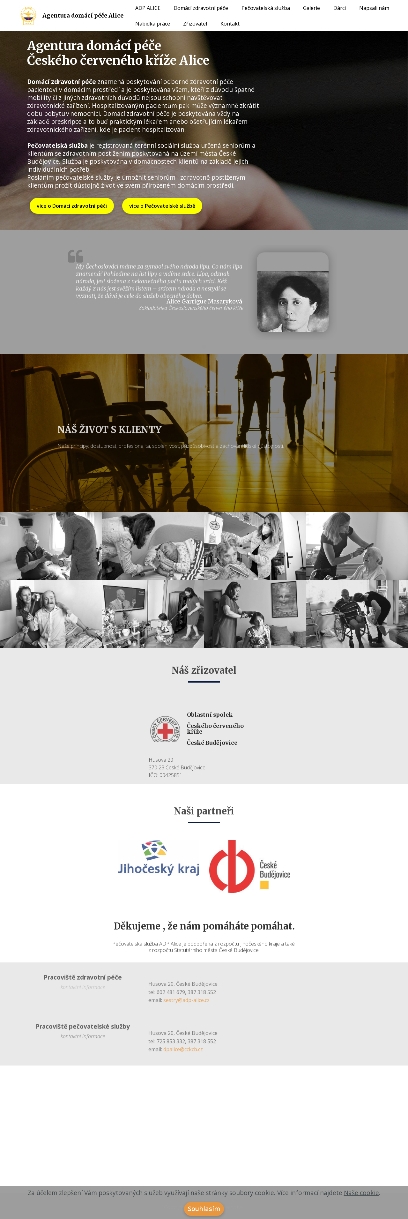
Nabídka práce (152, 23)
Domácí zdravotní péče (201, 7)
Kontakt (230, 23)
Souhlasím (204, 1208)
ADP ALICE (147, 7)
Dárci (339, 7)
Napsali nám (374, 7)
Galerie (311, 7)
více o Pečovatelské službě (162, 205)
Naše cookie (361, 1192)
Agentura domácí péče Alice (82, 15)
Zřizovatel (195, 23)
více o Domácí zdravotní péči (72, 205)
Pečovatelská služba (265, 7)
